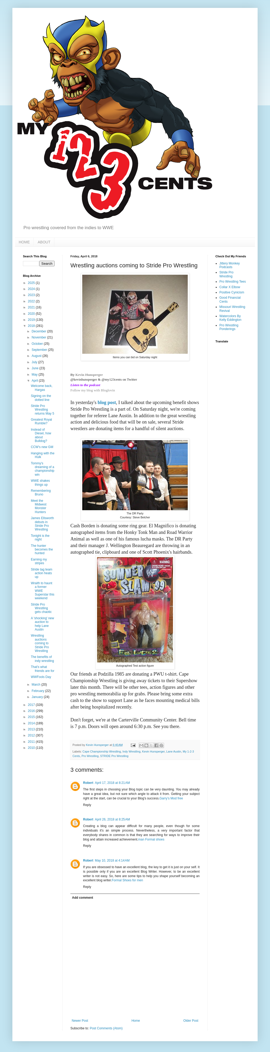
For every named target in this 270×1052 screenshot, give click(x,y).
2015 (32, 717)
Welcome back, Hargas (41, 387)
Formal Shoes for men (127, 880)
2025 (32, 283)
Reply (87, 805)
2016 (32, 711)
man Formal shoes (151, 839)
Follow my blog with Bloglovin (92, 390)
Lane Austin (173, 751)
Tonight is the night (40, 537)
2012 (32, 735)
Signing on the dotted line (41, 397)
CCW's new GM (42, 447)
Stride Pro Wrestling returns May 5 (42, 409)
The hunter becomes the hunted (42, 549)
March (36, 684)
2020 (32, 314)
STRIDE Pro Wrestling (114, 756)
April (35, 380)
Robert (88, 783)
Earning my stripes (39, 561)
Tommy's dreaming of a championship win (42, 468)
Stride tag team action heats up (41, 573)
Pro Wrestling (90, 756)
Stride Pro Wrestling (226, 274)
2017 (32, 705)
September (40, 350)
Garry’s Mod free (171, 798)
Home (136, 1020)
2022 (32, 301)
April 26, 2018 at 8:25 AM (112, 819)
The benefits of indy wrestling (42, 658)
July (35, 362)
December (39, 331)
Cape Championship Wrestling (102, 751)
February (38, 691)
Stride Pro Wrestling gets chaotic (41, 608)
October (38, 344)
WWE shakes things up (40, 482)
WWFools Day (41, 677)
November (39, 337)
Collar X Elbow (229, 287)
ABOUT (44, 242)
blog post (107, 402)
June (35, 368)
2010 (32, 748)
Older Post (190, 1020)
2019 (32, 320)
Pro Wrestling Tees (232, 281)
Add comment (82, 897)
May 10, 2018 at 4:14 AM (112, 860)
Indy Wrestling (131, 751)
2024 (32, 289)
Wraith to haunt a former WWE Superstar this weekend (42, 590)
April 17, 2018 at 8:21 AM (112, 783)
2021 (32, 307)
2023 (32, 295)
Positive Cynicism (231, 292)
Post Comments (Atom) (106, 1028)
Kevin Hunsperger (89, 375)
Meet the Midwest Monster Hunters (38, 506)
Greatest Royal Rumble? (41, 421)
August (37, 356)
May (35, 374)
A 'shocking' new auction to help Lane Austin (42, 623)
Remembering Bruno (41, 492)
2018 (32, 326)
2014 (32, 723)
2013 (32, 729)
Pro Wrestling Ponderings (228, 327)
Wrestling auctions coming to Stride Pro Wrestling (40, 643)
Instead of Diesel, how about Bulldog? (41, 435)
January (38, 697)
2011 (32, 742)
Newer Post (80, 1020)
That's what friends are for (42, 668)
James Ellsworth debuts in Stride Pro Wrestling (42, 523)
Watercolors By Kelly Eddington (230, 318)
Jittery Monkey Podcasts (229, 265)
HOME (24, 242)
